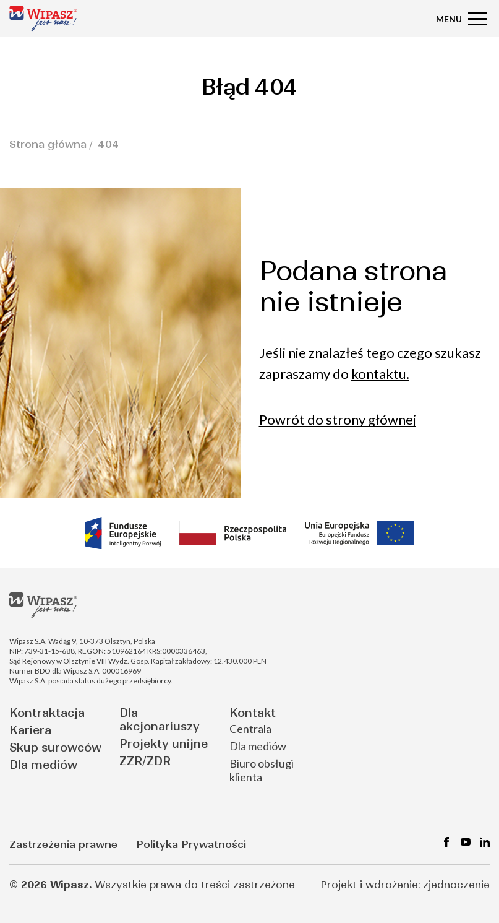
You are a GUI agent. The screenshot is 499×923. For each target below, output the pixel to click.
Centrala (250, 728)
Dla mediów (43, 765)
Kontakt (252, 713)
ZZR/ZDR (145, 761)
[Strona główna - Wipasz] (43, 18)
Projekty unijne (163, 744)
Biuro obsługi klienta (261, 770)
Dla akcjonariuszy (159, 720)
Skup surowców (55, 747)
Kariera (30, 730)
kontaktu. (380, 373)
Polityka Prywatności (191, 844)
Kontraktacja (47, 713)
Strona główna (48, 144)
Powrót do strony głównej (337, 419)
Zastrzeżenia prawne (63, 844)
